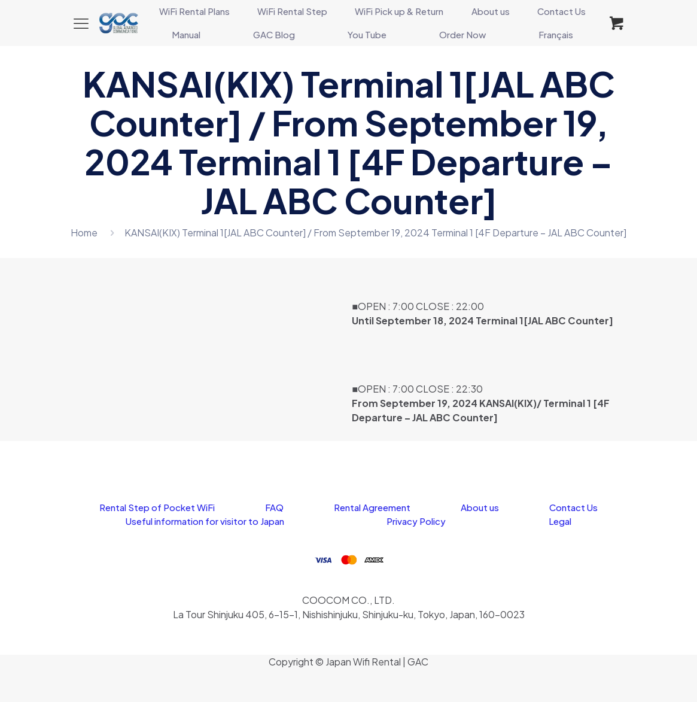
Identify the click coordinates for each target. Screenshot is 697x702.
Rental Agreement (372, 507)
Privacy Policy (416, 521)
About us (480, 507)
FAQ (274, 507)
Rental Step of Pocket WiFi (157, 507)
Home (84, 232)
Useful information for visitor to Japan (205, 521)
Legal (560, 521)
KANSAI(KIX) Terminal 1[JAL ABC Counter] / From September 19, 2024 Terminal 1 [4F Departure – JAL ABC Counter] (375, 232)
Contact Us (573, 507)
